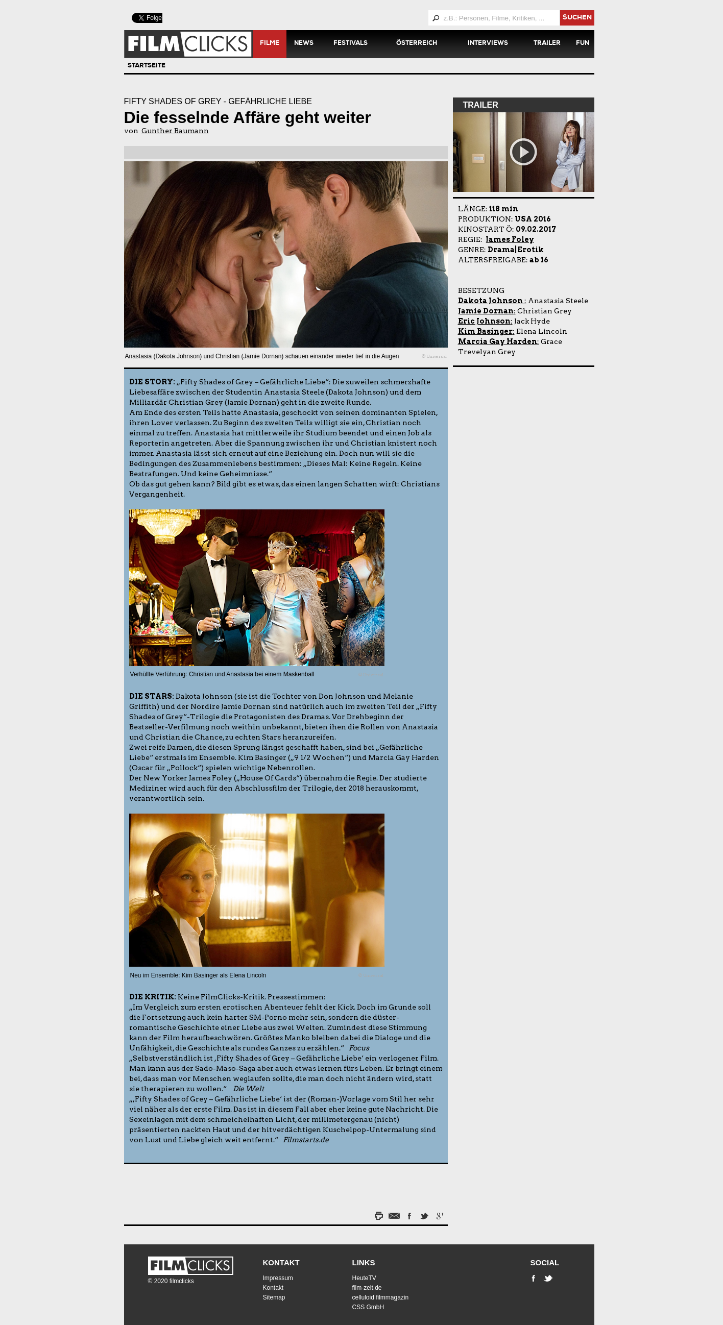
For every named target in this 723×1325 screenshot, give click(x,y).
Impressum (278, 1278)
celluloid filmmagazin (380, 1297)
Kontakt (281, 1262)
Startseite (146, 66)
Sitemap (274, 1297)
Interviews (488, 44)
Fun (582, 44)
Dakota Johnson (491, 301)
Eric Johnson (484, 321)
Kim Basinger (485, 331)
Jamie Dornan (486, 311)
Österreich (416, 44)
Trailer (547, 44)
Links (363, 1262)
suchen (577, 18)
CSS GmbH (368, 1307)
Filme (269, 44)
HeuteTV (364, 1278)
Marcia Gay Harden (497, 341)
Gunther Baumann (175, 131)
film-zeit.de (367, 1287)
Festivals (350, 44)
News (304, 44)
